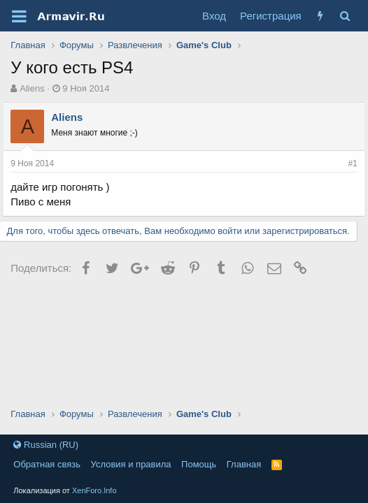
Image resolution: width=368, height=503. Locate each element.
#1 (352, 163)
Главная (244, 464)
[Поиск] (345, 16)
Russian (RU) (45, 444)
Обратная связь (46, 464)
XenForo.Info (94, 490)
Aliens (32, 88)
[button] (19, 16)
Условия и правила (131, 464)
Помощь (198, 464)
